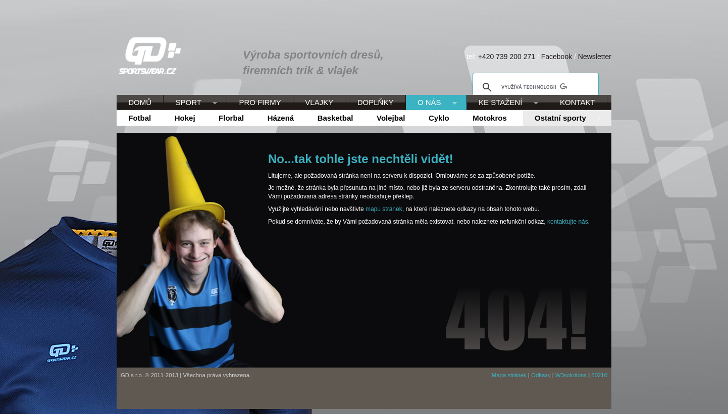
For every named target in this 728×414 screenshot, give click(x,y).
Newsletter (594, 57)
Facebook (556, 57)
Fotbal (139, 118)
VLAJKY (319, 102)
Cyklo (439, 118)
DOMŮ (139, 102)
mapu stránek (384, 209)
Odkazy (541, 375)
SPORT (190, 103)
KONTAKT (577, 102)
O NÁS (431, 103)
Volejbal (391, 118)
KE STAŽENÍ (502, 103)
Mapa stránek (509, 375)
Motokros (490, 118)
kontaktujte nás (567, 221)
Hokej (185, 118)
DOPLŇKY (375, 102)
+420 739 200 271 (506, 57)
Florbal (231, 118)
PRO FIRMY (260, 102)
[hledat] (534, 87)
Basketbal (335, 118)
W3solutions (571, 375)
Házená (281, 118)
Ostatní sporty (562, 119)
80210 (599, 375)
